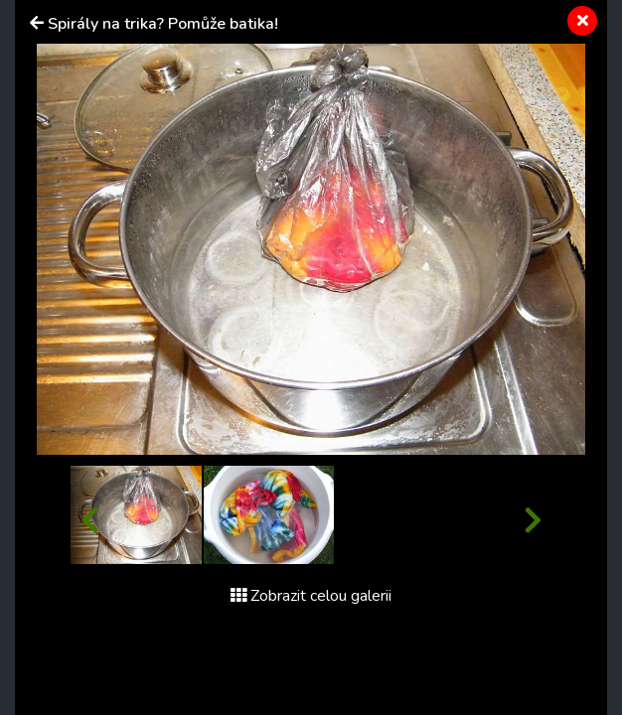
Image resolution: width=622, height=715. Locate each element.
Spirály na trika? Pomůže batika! (163, 24)
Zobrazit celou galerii (311, 596)
